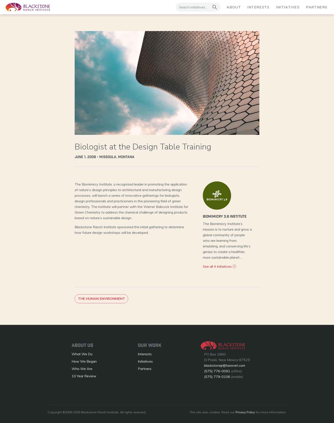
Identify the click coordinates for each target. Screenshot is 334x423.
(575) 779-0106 (217, 376)
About (234, 7)
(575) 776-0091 (217, 371)
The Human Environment (101, 298)
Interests (258, 7)
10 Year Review (84, 376)
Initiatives (288, 7)
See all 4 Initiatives (219, 266)
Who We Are (82, 368)
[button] (215, 7)
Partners (317, 7)
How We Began (84, 361)
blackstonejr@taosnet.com (224, 365)
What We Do (82, 354)
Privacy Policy (245, 412)
